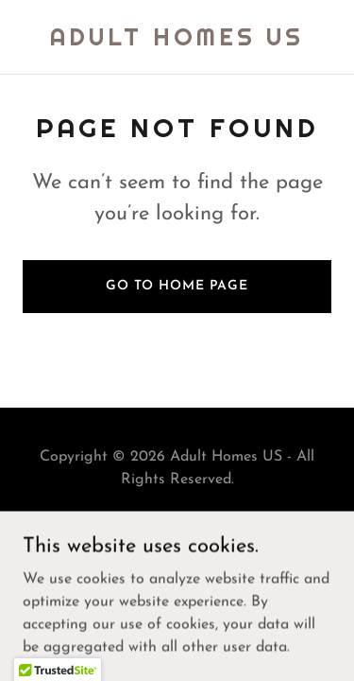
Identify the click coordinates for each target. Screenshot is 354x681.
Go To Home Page (177, 286)
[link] (177, 41)
